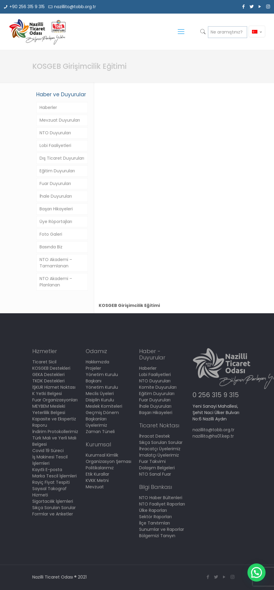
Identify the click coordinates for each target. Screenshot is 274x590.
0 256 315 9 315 (216, 395)
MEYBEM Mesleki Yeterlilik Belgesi (48, 409)
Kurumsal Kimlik (102, 455)
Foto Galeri (51, 234)
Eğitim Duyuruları (57, 171)
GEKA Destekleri (48, 375)
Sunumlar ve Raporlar (161, 529)
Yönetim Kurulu (102, 387)
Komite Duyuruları (158, 387)
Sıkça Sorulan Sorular (54, 508)
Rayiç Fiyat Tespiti (51, 482)
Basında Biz (51, 247)
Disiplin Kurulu (100, 400)
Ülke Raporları (153, 510)
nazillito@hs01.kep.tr (213, 436)
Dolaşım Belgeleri (157, 468)
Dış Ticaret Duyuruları (62, 158)
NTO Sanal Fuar (155, 474)
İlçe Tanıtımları (154, 523)
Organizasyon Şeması (108, 461)
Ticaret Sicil (44, 362)
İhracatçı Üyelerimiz (159, 449)
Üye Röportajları (56, 221)
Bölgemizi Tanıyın (157, 536)
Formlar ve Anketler (52, 514)
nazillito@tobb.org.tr (75, 7)
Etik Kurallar (97, 474)
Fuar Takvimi (152, 461)
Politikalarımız (100, 468)
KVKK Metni (97, 480)
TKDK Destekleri (48, 381)
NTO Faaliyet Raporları (162, 504)
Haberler (48, 107)
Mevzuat (95, 487)
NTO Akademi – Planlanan (56, 282)
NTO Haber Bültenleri (160, 498)
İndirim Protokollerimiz (55, 432)
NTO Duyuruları (55, 133)
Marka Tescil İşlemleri (54, 476)
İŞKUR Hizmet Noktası (53, 387)
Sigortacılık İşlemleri (52, 501)
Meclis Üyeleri (100, 394)
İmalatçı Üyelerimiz (159, 455)
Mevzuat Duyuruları (60, 120)
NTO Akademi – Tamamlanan (56, 263)
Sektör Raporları (155, 517)
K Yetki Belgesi (47, 394)
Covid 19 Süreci (48, 451)
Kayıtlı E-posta (47, 470)
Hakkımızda (97, 362)
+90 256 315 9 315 (27, 7)
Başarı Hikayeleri (56, 209)
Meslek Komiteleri (104, 406)
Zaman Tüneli (100, 432)
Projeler (93, 368)
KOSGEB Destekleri (51, 368)
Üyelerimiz (96, 425)
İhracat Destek (154, 436)
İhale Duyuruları (56, 196)
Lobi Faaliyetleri (55, 145)
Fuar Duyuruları (55, 183)
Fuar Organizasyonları (55, 400)
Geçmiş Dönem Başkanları (102, 416)
